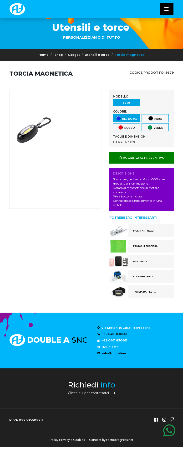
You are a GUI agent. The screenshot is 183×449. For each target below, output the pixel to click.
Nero (155, 118)
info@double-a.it (113, 354)
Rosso (126, 127)
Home (43, 55)
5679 (126, 102)
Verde (155, 127)
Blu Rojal (126, 118)
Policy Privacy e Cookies (66, 441)
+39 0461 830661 (112, 334)
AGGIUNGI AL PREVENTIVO (142, 158)
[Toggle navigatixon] (166, 9)
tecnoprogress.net (120, 441)
